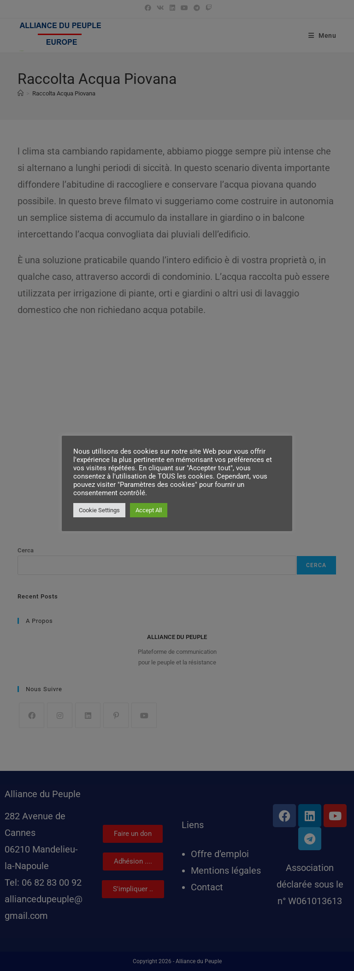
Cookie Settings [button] (99, 510)
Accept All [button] (149, 510)
